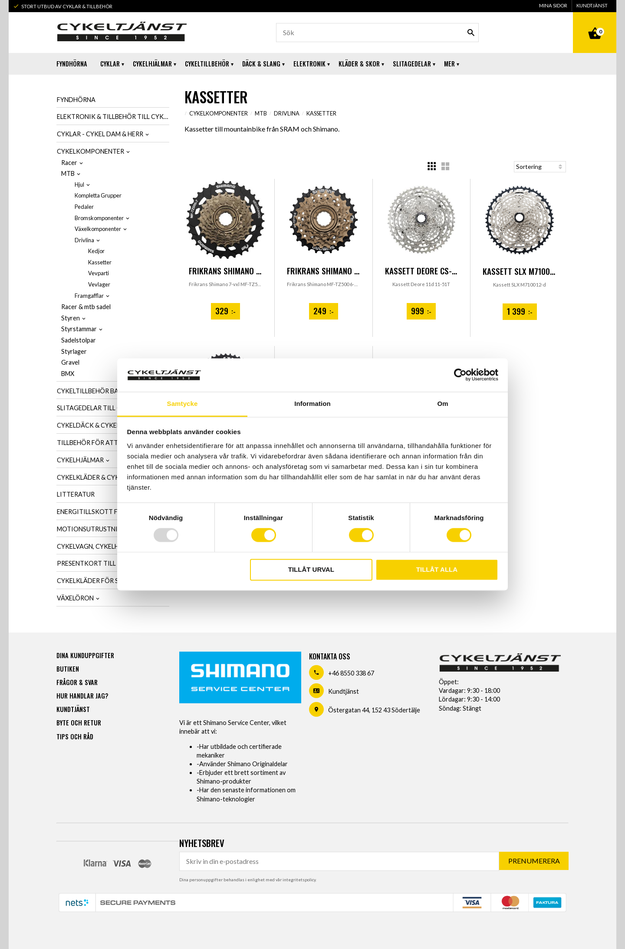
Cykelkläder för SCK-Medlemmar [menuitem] (112, 580)
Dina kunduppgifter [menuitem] (85, 655)
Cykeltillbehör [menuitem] (207, 63)
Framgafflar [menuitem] (89, 295)
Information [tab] (312, 403)
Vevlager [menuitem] (99, 284)
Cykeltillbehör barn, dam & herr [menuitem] (111, 391)
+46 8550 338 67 (351, 673)
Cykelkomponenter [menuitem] (90, 151)
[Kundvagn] (594, 23)
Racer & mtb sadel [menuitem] (86, 306)
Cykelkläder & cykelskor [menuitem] (100, 477)
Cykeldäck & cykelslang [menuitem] (98, 425)
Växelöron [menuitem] (75, 598)
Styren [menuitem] (70, 318)
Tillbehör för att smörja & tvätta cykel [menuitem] (113, 442)
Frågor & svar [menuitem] (77, 682)
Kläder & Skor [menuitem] (359, 63)
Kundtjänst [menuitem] (592, 5)
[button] (431, 166)
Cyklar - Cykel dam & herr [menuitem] (100, 134)
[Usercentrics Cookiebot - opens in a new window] (460, 375)
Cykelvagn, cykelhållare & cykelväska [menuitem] (113, 546)
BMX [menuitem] (67, 373)
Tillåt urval (311, 569)
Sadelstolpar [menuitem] (78, 340)
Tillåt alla (436, 569)
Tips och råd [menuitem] (74, 736)
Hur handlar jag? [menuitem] (82, 695)
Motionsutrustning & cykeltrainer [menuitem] (113, 529)
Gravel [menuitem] (70, 362)
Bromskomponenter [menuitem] (99, 217)
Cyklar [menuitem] (110, 63)
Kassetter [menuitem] (100, 262)
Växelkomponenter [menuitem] (98, 228)
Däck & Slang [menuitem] (261, 63)
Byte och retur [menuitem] (78, 722)
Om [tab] (442, 403)
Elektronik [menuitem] (309, 63)
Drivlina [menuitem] (84, 240)
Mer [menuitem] (449, 63)
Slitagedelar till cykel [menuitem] (96, 408)
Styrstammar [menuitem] (79, 329)
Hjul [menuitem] (79, 184)
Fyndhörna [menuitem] (71, 63)
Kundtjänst (343, 691)
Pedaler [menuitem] (84, 206)
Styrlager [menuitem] (74, 351)
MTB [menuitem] (68, 173)
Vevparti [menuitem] (98, 273)
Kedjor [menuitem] (96, 250)
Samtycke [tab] (182, 403)
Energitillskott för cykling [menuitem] (106, 511)
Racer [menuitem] (69, 162)
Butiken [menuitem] (67, 668)
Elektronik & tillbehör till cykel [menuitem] (113, 116)
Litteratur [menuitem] (76, 494)
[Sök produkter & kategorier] (377, 32)
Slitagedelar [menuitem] (412, 63)
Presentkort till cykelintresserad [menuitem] (113, 563)
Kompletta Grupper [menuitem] (98, 195)
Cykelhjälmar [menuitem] (152, 63)
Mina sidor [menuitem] (553, 5)
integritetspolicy (299, 879)
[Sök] (470, 32)
